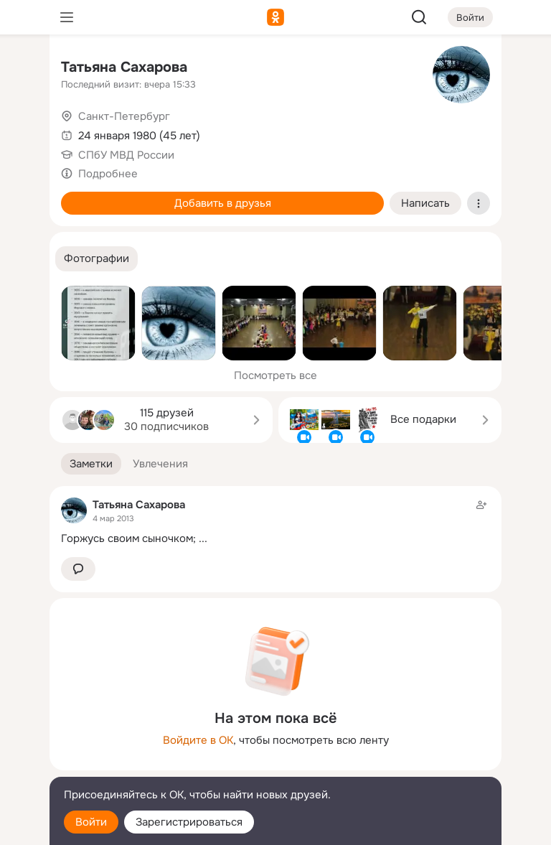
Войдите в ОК (198, 740)
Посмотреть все (275, 375)
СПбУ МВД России (126, 155)
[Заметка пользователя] (275, 522)
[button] (96, 258)
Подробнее (108, 173)
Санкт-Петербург (124, 116)
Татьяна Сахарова (124, 67)
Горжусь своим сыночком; (128, 538)
